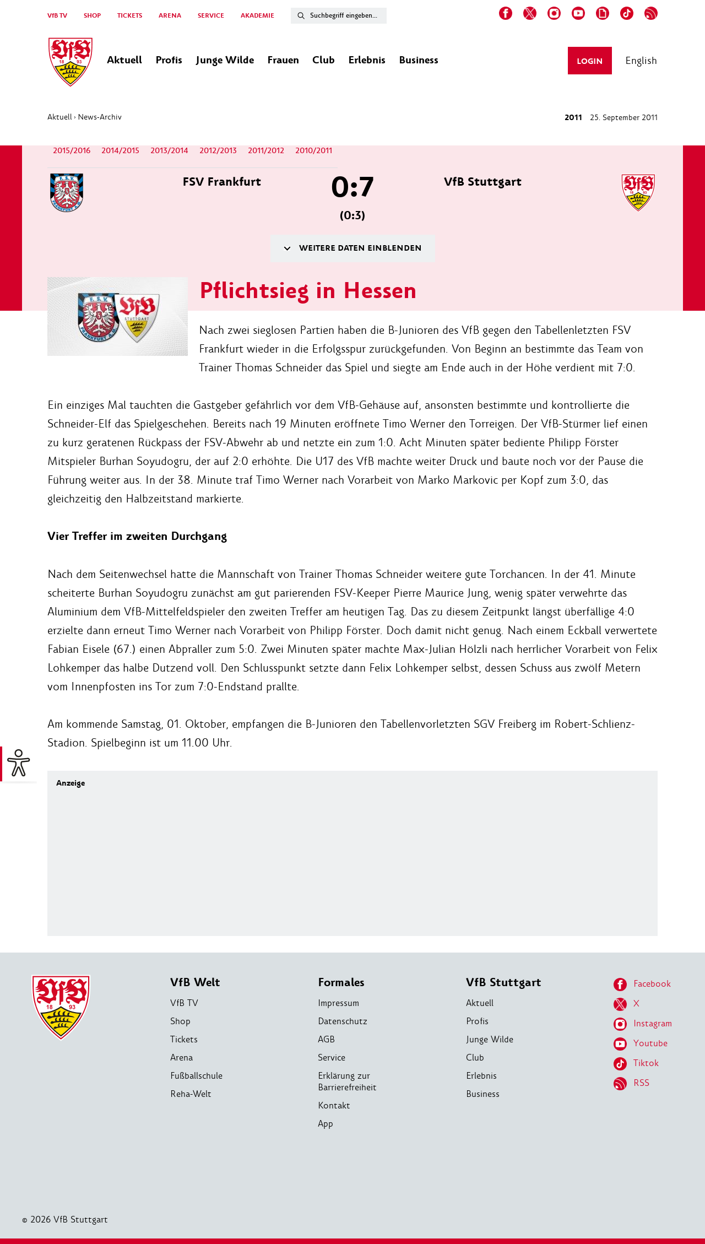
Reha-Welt (191, 1094)
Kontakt (334, 1105)
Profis (477, 1021)
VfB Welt (195, 983)
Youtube (641, 1044)
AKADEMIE (257, 16)
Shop (180, 1021)
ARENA (170, 16)
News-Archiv (100, 117)
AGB (326, 1039)
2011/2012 (266, 150)
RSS (631, 1083)
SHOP (92, 16)
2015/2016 (71, 150)
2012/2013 (218, 150)
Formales (341, 983)
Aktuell (59, 117)
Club (475, 1057)
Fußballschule (196, 1075)
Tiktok (636, 1063)
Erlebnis (481, 1075)
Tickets (184, 1039)
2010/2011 (313, 150)
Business (483, 1094)
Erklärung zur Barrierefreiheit (347, 1081)
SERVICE (211, 16)
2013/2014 (169, 150)
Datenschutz (342, 1021)
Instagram (643, 1024)
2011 (573, 117)
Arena (181, 1057)
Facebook (642, 984)
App (325, 1123)
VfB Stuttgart (503, 983)
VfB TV (57, 16)
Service (331, 1057)
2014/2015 (120, 150)
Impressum (338, 1003)
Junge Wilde (489, 1039)
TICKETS (129, 16)
